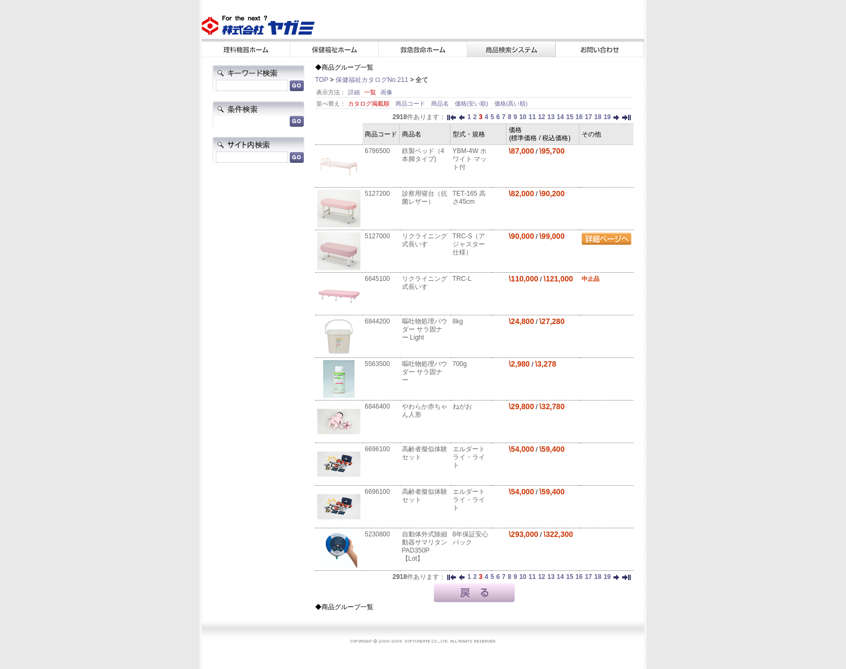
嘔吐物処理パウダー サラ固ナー (424, 372)
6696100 (377, 449)
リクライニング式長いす (424, 240)
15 (569, 117)
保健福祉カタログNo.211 (372, 80)
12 (541, 117)
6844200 (377, 321)
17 (588, 117)
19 (607, 117)
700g (460, 364)
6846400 (377, 406)
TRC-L (462, 278)
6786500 (377, 151)
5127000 (377, 236)
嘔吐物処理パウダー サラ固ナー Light (424, 329)
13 (550, 117)
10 (522, 117)
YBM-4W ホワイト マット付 (470, 159)
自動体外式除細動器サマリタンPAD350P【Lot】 (424, 546)
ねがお (462, 406)
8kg (458, 321)
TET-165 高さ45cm (469, 197)
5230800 (377, 534)
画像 (386, 92)
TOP (321, 80)
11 (532, 117)
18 (597, 117)
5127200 (377, 193)
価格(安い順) (472, 103)
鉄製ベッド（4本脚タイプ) (423, 155)
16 (579, 117)
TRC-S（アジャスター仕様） (469, 244)
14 (560, 117)
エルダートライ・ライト (469, 457)
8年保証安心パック (471, 538)
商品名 (441, 103)
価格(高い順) (511, 103)
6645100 (377, 278)
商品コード (411, 103)
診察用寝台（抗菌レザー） (424, 197)
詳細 (354, 92)
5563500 (377, 364)
